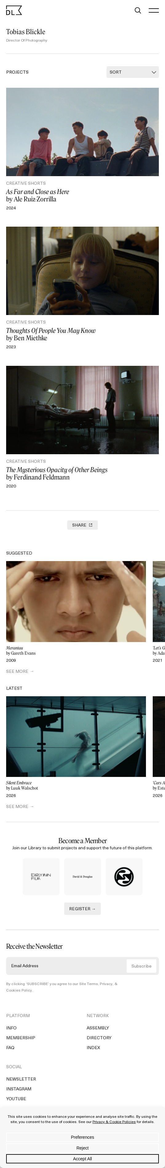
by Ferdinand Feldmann (82, 473)
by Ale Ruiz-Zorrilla (82, 195)
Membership (20, 1038)
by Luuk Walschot (76, 786)
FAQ (10, 1048)
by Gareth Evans (76, 651)
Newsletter (21, 1079)
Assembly (98, 1028)
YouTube (16, 1099)
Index (93, 1048)
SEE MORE (17, 671)
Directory (99, 1038)
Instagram (18, 1089)
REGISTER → (82, 909)
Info (11, 1028)
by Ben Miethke (82, 334)
